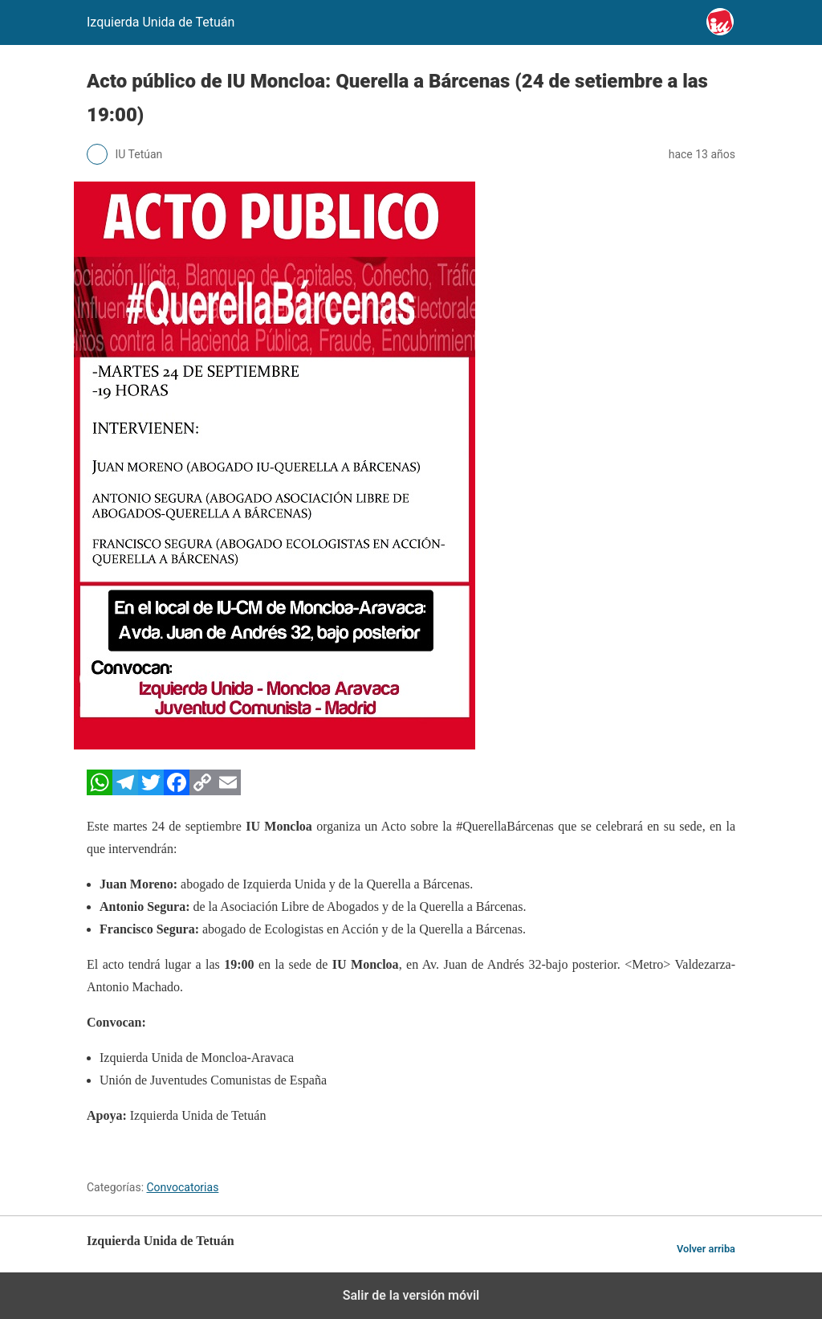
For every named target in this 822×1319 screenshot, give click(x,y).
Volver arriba (706, 1249)
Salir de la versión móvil (411, 1295)
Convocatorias (183, 1187)
